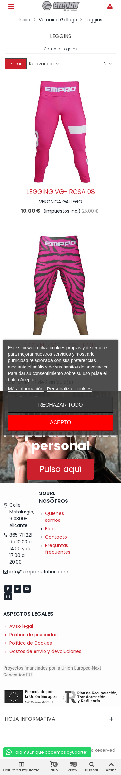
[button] (60, 469)
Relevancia (44, 64)
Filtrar (16, 63)
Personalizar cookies (69, 388)
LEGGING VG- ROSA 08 (60, 191)
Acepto (60, 422)
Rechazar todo (60, 404)
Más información (25, 388)
